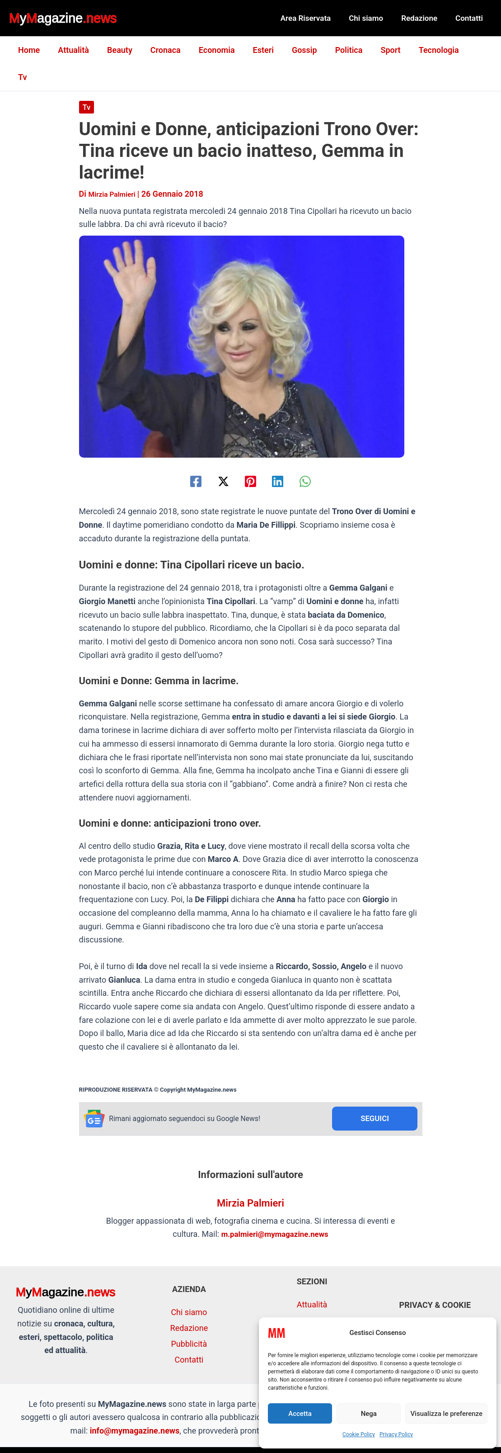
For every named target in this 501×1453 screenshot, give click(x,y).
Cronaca (168, 50)
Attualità (79, 50)
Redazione (423, 18)
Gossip (301, 50)
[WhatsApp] (319, 454)
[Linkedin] (284, 454)
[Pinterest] (250, 454)
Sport (383, 50)
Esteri (262, 50)
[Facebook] (182, 454)
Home (36, 50)
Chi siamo (373, 18)
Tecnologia (430, 50)
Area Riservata (315, 18)
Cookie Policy (358, 1434)
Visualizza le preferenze (446, 1414)
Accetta (300, 1414)
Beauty (123, 50)
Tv (471, 50)
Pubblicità (189, 1318)
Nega (369, 1414)
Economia (217, 50)
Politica (344, 50)
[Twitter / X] (217, 454)
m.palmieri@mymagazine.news (274, 1208)
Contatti (470, 18)
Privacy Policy (396, 1434)
